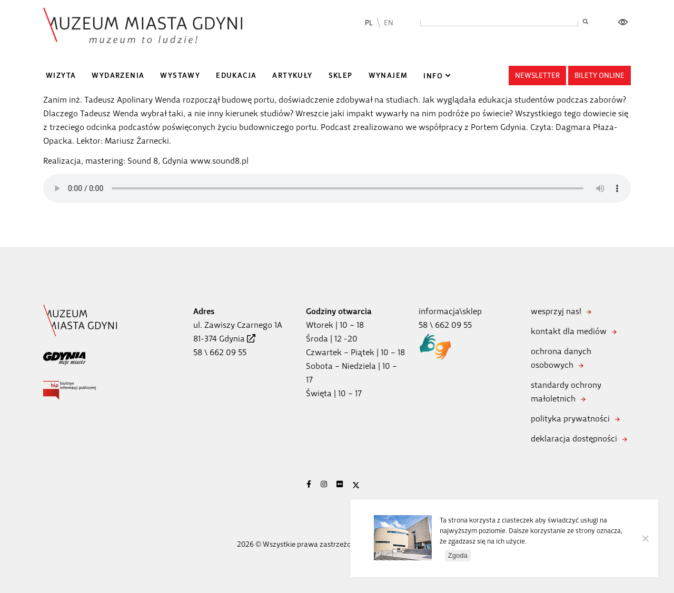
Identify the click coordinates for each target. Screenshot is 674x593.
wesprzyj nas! (556, 311)
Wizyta (61, 75)
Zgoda (458, 555)
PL (369, 22)
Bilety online (599, 75)
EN (388, 22)
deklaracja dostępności (574, 439)
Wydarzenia (118, 75)
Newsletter (537, 75)
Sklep (341, 75)
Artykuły (292, 75)
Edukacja (236, 75)
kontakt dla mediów (569, 331)
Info (433, 76)
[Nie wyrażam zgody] (645, 538)
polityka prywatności (570, 419)
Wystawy (180, 75)
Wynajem (388, 75)
